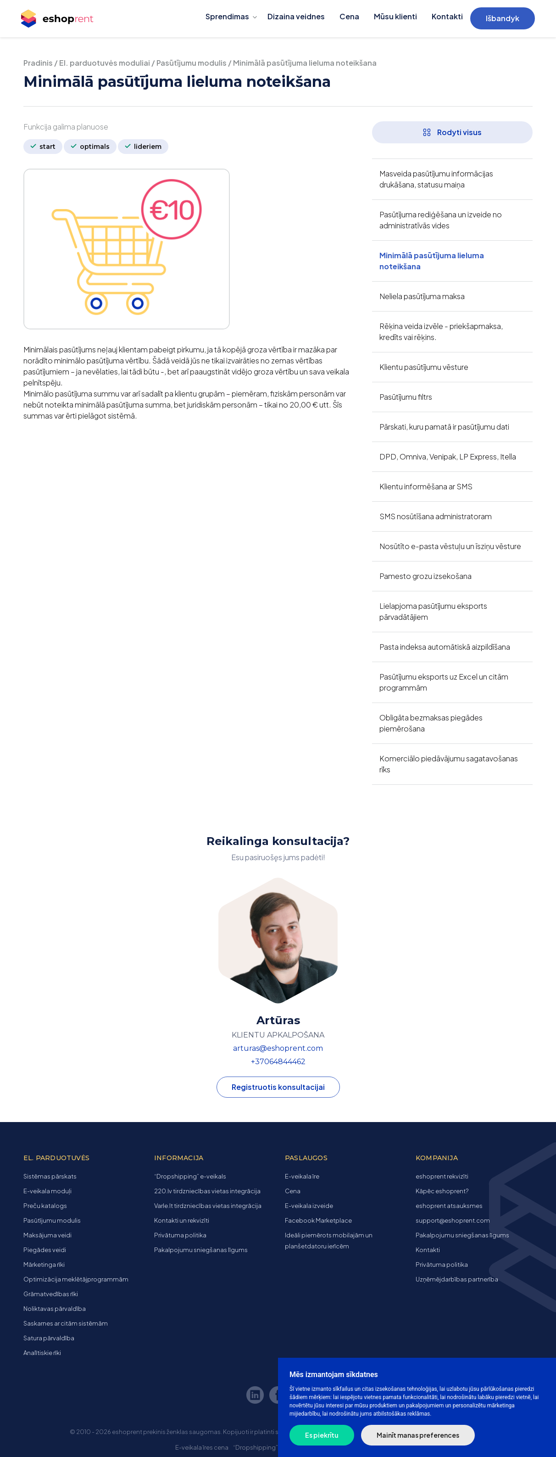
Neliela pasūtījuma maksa (422, 296)
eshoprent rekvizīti (442, 1176)
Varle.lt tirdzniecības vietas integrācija (207, 1205)
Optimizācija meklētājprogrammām (75, 1279)
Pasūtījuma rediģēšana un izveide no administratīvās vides (440, 220)
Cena (349, 16)
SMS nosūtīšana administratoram (435, 516)
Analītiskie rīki (42, 1352)
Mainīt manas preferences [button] (418, 1435)
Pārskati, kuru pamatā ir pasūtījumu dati (444, 426)
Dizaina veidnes (296, 16)
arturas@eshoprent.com (278, 1048)
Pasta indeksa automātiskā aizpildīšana (444, 647)
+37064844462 (278, 1061)
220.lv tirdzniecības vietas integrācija (207, 1191)
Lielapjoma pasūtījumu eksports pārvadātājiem (433, 611)
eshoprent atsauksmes (449, 1205)
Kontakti (447, 16)
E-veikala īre (302, 1176)
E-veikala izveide (309, 1205)
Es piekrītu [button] (322, 1435)
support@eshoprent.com (453, 1220)
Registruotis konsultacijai (278, 1087)
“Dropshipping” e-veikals (190, 1176)
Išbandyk (502, 18)
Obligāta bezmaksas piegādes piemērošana (431, 723)
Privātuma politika (180, 1235)
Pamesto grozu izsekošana (425, 576)
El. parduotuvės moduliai (104, 63)
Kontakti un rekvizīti (181, 1220)
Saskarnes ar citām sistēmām (65, 1323)
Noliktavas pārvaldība (54, 1308)
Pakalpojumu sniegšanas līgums (201, 1249)
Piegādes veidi (44, 1249)
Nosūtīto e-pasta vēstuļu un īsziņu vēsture (450, 546)
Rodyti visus (452, 132)
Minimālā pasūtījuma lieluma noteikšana (431, 260)
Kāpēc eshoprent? (442, 1191)
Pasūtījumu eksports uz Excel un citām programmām (443, 682)
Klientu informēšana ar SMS (426, 486)
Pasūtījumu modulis (191, 63)
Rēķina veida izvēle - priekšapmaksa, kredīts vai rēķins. (441, 331)
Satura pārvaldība (48, 1338)
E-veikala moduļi (47, 1191)
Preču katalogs (45, 1205)
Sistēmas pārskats (50, 1176)
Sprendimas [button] (227, 16)
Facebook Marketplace (318, 1220)
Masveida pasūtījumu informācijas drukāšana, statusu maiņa (436, 179)
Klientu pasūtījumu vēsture (423, 367)
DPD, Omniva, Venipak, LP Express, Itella (447, 456)
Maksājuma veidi (47, 1235)
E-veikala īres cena (201, 1447)
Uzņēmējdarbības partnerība (457, 1279)
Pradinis (38, 63)
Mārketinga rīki (44, 1264)
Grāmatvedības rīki (50, 1294)
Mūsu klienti (395, 16)
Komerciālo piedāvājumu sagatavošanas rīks (448, 764)
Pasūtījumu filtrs (405, 397)
